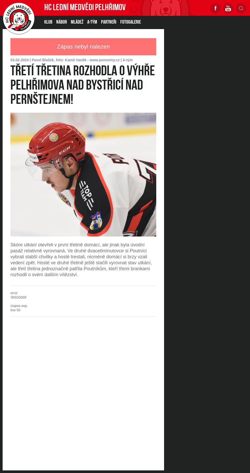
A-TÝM (92, 22)
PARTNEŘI (108, 22)
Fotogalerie (130, 22)
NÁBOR (61, 22)
